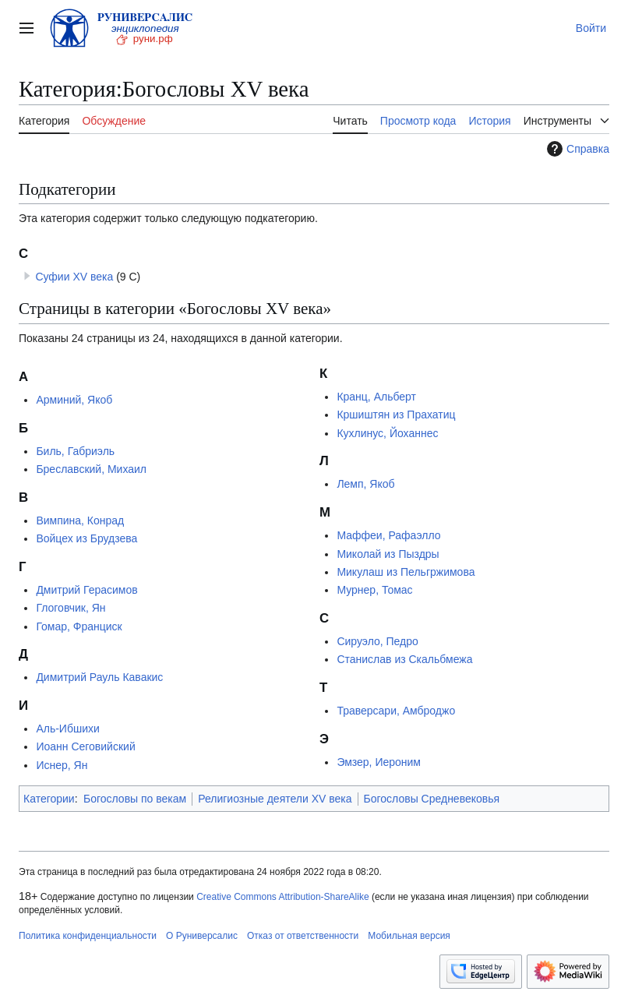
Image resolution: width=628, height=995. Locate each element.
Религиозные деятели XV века (274, 798)
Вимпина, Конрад (80, 520)
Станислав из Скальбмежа (404, 659)
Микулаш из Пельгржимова (406, 572)
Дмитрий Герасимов (86, 590)
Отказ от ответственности (302, 935)
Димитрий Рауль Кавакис (99, 677)
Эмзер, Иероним (379, 762)
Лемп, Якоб (365, 484)
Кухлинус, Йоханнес (387, 433)
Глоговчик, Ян (70, 608)
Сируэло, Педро (377, 641)
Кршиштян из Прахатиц (396, 414)
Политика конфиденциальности (88, 935)
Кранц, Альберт (376, 396)
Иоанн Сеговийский (85, 746)
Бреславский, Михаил (91, 469)
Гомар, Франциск (79, 626)
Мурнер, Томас (374, 590)
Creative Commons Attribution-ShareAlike (282, 896)
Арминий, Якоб (74, 399)
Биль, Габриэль (75, 451)
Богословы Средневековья (432, 798)
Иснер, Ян (61, 765)
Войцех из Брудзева (86, 538)
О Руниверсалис (202, 935)
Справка (576, 149)
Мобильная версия (409, 935)
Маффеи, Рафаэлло (388, 535)
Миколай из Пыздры (388, 554)
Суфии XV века (74, 276)
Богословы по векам (134, 798)
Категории (49, 798)
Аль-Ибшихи (67, 728)
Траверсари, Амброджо (396, 710)
